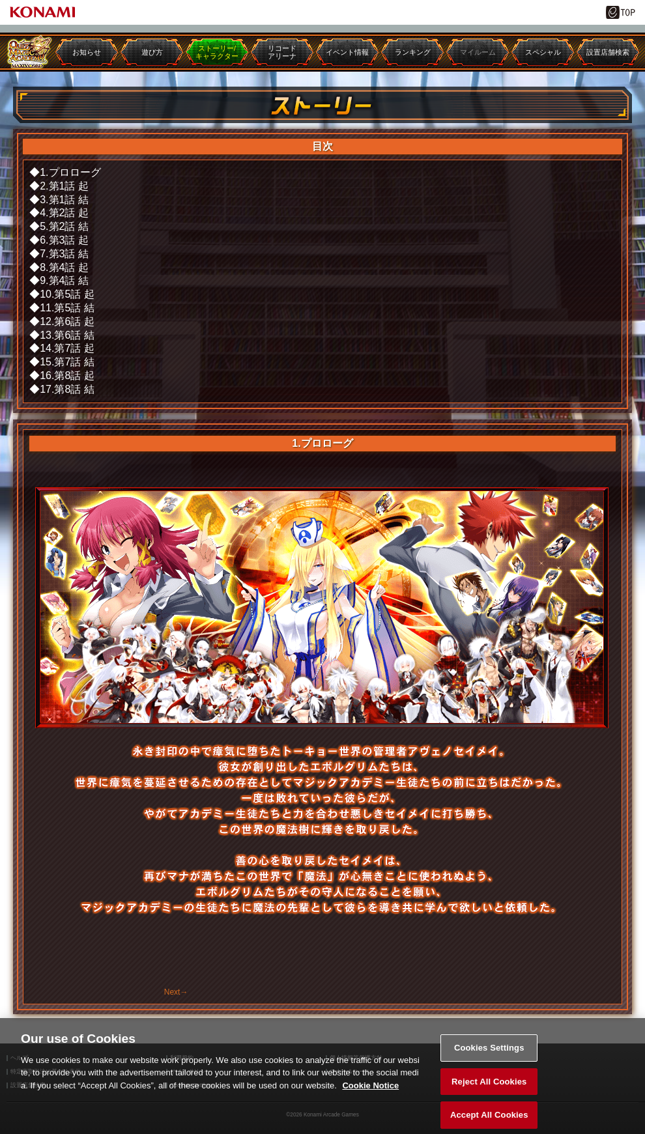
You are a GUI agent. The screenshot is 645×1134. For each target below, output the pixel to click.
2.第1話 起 (64, 185)
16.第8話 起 (67, 375)
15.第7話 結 (67, 361)
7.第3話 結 (64, 253)
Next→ (176, 992)
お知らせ (86, 52)
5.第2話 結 (64, 226)
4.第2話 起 (64, 212)
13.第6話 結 (67, 335)
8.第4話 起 (64, 267)
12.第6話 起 (67, 321)
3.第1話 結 (64, 199)
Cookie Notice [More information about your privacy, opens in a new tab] (370, 1091)
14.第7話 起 (67, 348)
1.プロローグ (70, 172)
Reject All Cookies (489, 1087)
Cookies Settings (489, 1053)
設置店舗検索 (607, 52)
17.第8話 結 (67, 389)
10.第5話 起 (67, 294)
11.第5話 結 (67, 307)
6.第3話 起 (64, 240)
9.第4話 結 (64, 280)
